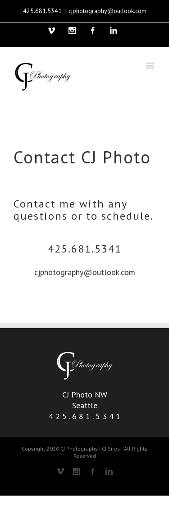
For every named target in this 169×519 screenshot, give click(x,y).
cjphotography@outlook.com (107, 11)
